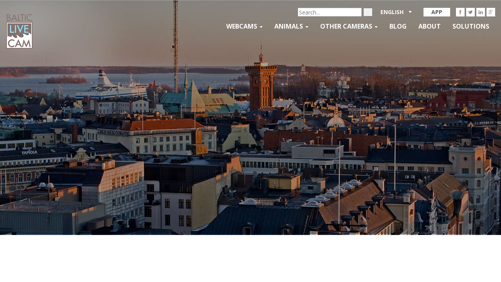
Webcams (244, 26)
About (429, 26)
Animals (291, 26)
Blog (398, 26)
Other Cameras (349, 26)
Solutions (470, 26)
